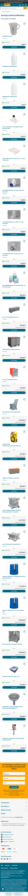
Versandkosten (21, 870)
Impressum (7, 865)
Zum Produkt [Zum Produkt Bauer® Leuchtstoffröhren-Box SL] (14, 392)
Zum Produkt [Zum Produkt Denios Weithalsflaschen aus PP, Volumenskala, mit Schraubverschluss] (14, 298)
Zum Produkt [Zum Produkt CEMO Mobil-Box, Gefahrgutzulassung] (14, 360)
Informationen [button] (14, 806)
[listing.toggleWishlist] (24, 23)
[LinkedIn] (7, 859)
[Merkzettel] (22, 5)
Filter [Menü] (9, 894)
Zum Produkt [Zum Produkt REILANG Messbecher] (14, 47)
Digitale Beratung (6, 810)
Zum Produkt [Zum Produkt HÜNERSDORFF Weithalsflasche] (14, 77)
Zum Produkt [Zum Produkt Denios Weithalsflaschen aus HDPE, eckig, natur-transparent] (14, 202)
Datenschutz (15, 865)
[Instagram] (10, 859)
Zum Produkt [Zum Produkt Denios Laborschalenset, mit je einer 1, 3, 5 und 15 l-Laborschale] (14, 171)
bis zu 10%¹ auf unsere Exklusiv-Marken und (16, 1)
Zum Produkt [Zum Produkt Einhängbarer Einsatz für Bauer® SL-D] (14, 687)
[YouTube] (4, 859)
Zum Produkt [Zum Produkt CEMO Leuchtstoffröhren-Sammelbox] (14, 491)
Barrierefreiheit (4, 868)
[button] (14, 810)
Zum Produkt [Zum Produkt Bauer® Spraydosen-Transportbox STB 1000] (14, 657)
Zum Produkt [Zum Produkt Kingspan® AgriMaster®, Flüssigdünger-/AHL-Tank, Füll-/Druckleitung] (14, 591)
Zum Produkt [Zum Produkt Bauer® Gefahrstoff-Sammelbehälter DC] (14, 557)
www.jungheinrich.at (5, 877)
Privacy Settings (13, 868)
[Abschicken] (14, 787)
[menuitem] (20, 5)
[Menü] (2, 5)
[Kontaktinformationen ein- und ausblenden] (3, 889)
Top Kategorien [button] (14, 803)
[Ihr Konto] (20, 5)
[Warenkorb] (25, 5)
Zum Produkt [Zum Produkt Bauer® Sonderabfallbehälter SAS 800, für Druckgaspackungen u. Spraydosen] (14, 525)
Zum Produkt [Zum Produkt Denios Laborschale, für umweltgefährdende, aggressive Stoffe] (14, 139)
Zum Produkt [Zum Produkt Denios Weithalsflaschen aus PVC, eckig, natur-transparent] (14, 266)
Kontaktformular (19, 817)
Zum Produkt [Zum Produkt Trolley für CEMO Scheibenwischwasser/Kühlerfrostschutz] (14, 458)
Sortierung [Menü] (18, 894)
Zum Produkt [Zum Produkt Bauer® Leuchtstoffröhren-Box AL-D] (14, 330)
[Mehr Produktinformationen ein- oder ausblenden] (14, 40)
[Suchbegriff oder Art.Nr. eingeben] (12, 8)
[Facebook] (1, 859)
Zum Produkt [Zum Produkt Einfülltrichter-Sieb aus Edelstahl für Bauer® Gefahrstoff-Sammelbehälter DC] (14, 719)
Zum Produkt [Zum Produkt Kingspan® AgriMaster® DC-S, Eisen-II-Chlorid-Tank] (14, 625)
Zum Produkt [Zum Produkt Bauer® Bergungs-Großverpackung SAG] (14, 425)
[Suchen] (25, 8)
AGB (2, 865)
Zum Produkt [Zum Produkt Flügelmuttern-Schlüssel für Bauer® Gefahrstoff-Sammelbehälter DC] (14, 750)
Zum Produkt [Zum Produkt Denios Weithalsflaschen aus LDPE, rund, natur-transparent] (14, 234)
